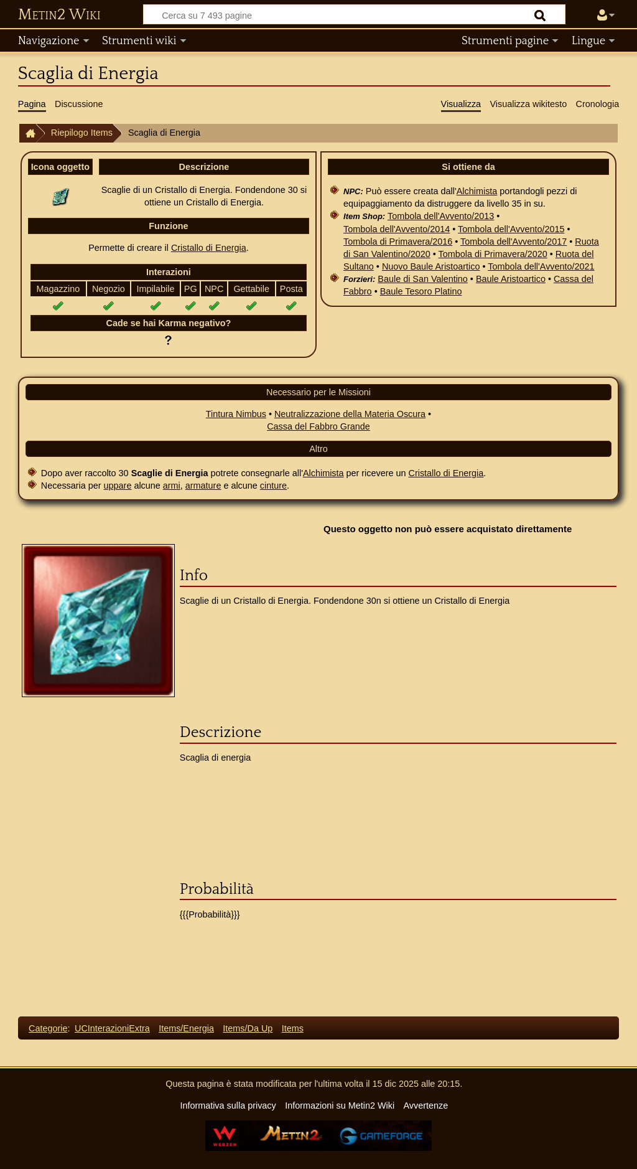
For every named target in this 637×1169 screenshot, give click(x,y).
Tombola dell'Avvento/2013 (441, 216)
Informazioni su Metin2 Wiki (339, 1105)
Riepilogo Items (82, 133)
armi (171, 486)
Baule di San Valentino (423, 279)
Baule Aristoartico (511, 279)
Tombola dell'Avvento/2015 (511, 229)
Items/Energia (186, 1028)
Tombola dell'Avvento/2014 (396, 229)
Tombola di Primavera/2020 (493, 254)
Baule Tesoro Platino (421, 291)
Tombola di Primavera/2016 (397, 241)
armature (203, 486)
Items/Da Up (247, 1028)
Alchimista (477, 191)
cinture (273, 486)
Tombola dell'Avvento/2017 (513, 241)
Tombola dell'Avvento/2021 (541, 266)
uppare (118, 486)
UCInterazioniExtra (112, 1028)
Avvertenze (425, 1105)
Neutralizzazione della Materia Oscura (349, 414)
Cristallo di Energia (208, 248)
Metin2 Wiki (59, 15)
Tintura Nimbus (236, 414)
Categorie (48, 1028)
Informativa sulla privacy (228, 1105)
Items (293, 1028)
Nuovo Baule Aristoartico (431, 266)
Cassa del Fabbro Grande (318, 426)
